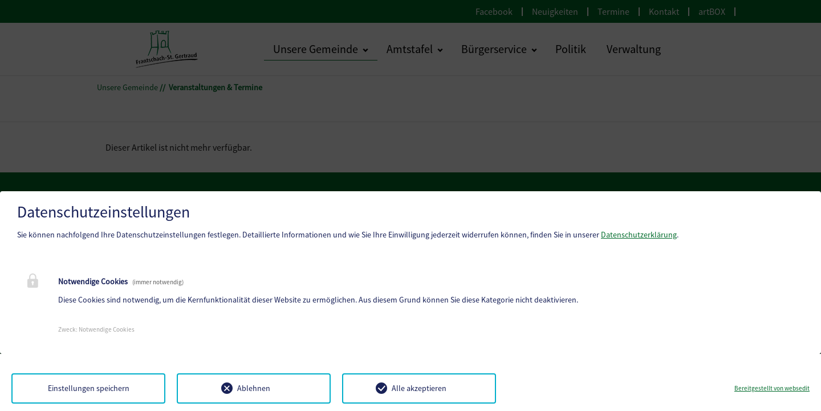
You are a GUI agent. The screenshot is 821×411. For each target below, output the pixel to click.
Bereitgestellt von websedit (772, 388)
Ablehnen (253, 388)
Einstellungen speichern (88, 388)
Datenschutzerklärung (639, 234)
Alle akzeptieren (419, 388)
